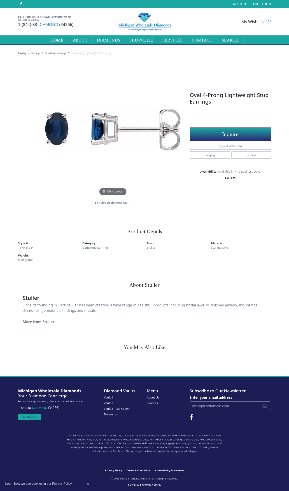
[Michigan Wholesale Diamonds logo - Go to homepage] (144, 21)
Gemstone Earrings (55, 53)
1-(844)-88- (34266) (45, 24)
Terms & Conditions (138, 470)
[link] (261, 4)
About (80, 40)
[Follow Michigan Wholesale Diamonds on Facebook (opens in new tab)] (20, 4)
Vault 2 (108, 403)
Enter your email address (211, 397)
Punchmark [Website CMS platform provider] (152, 484)
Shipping (210, 155)
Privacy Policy (113, 470)
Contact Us (30, 417)
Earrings (35, 53)
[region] (113, 129)
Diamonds (108, 40)
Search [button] (230, 40)
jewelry (22, 53)
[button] (239, 4)
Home (56, 40)
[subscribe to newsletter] (265, 406)
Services (172, 40)
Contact (202, 40)
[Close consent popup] (87, 483)
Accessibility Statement (169, 470)
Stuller (151, 248)
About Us (153, 397)
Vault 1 (108, 397)
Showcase (141, 40)
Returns (251, 155)
